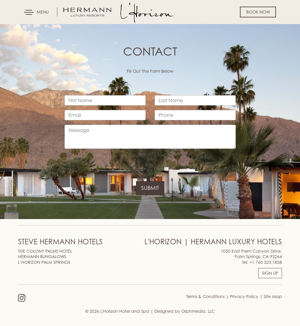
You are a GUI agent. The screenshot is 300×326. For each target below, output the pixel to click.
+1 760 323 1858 (266, 262)
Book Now (258, 11)
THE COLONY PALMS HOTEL (45, 251)
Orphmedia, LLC (198, 311)
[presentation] (110, 165)
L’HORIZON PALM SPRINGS (44, 262)
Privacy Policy (243, 296)
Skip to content (22, 27)
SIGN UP (270, 273)
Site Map (272, 296)
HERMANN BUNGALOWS (42, 256)
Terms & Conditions (205, 296)
